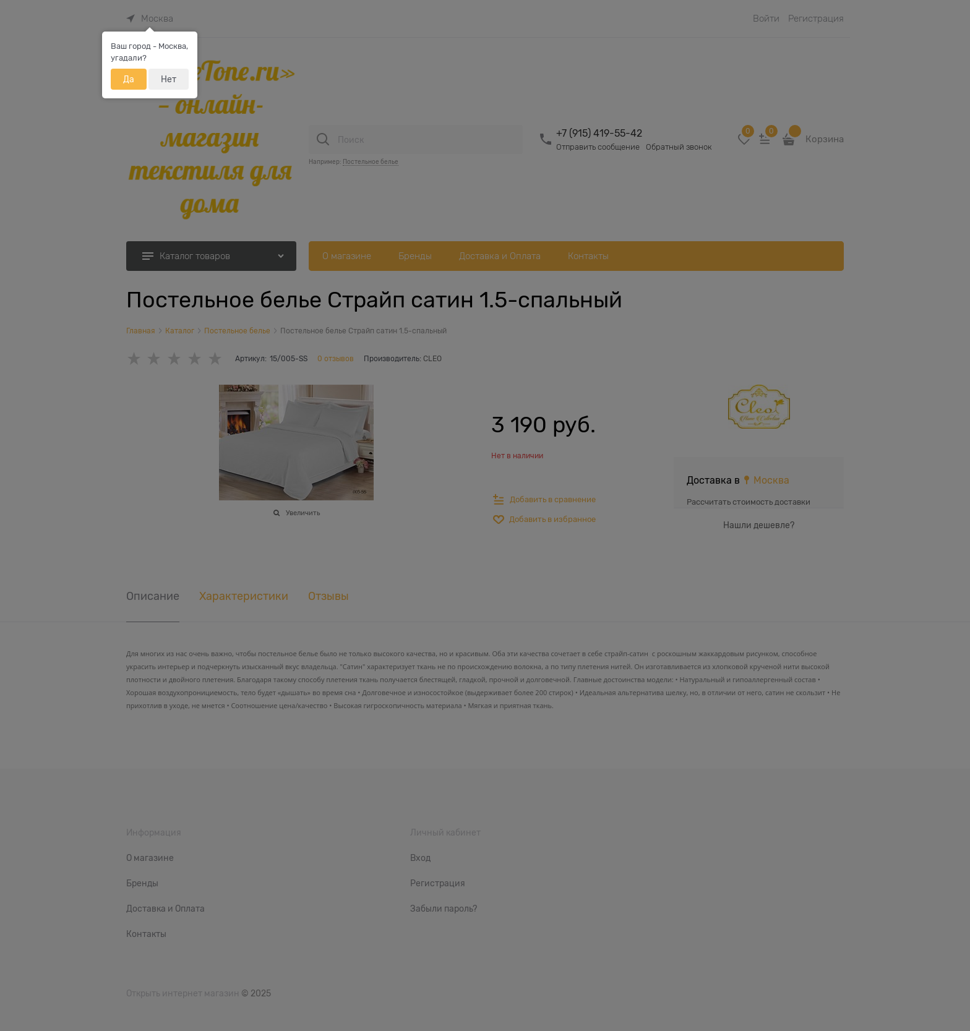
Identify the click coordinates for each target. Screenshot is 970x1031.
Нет (168, 79)
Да (128, 79)
